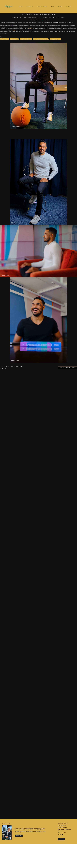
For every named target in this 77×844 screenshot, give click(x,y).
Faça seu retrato (42, 6)
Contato (68, 6)
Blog (52, 6)
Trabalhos (30, 6)
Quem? (60, 6)
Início (21, 6)
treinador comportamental (55, 39)
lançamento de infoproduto (26, 39)
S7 (11, 25)
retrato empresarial (14, 39)
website (14, 30)
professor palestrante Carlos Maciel (41, 39)
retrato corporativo (4, 39)
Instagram (30, 28)
